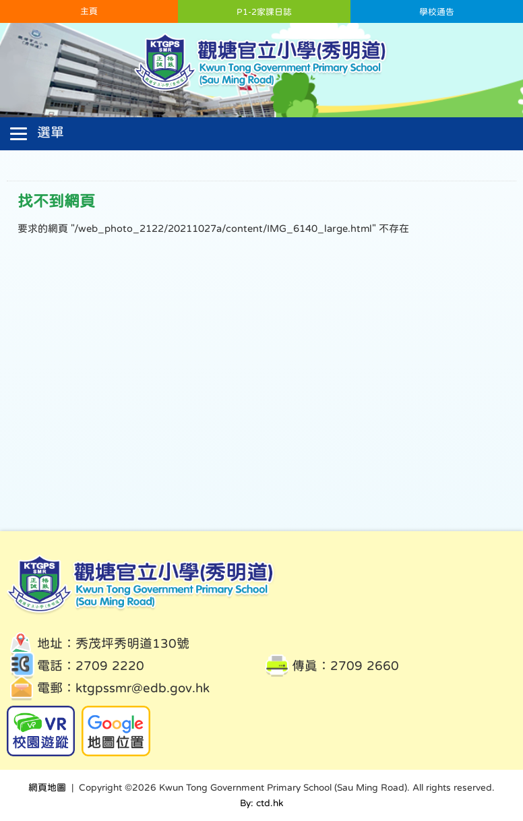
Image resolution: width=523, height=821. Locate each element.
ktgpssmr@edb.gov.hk (142, 687)
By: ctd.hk (261, 803)
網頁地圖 (47, 787)
